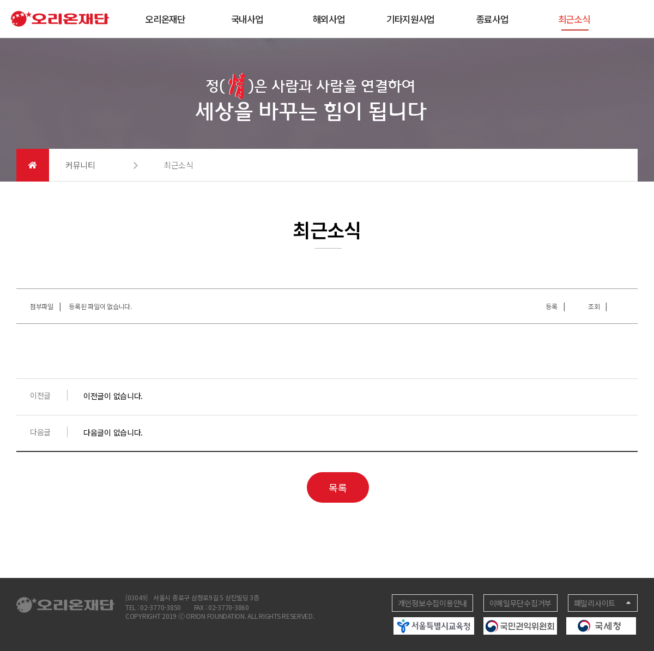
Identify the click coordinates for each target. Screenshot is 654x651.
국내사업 (247, 19)
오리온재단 (165, 19)
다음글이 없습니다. (113, 432)
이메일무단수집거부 (520, 603)
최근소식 (574, 22)
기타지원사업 (410, 19)
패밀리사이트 (594, 603)
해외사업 (329, 19)
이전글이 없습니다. (113, 395)
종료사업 (492, 19)
